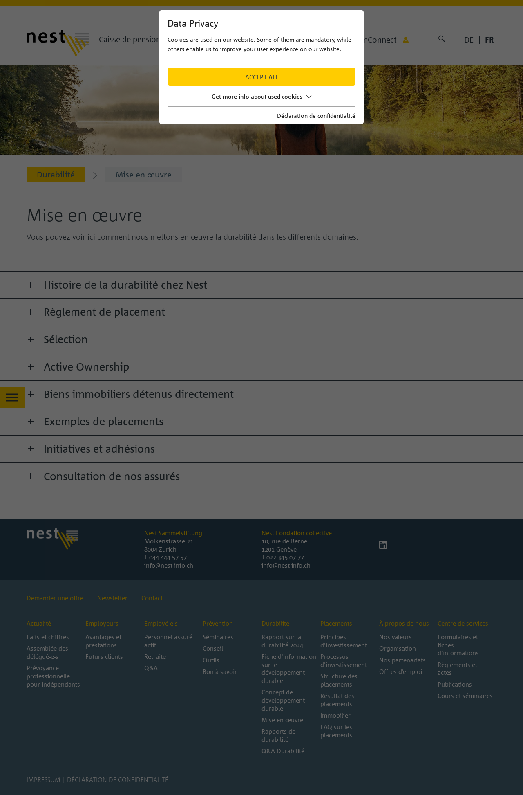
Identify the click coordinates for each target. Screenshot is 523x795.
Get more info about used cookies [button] (261, 96)
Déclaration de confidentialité (316, 115)
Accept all (261, 77)
